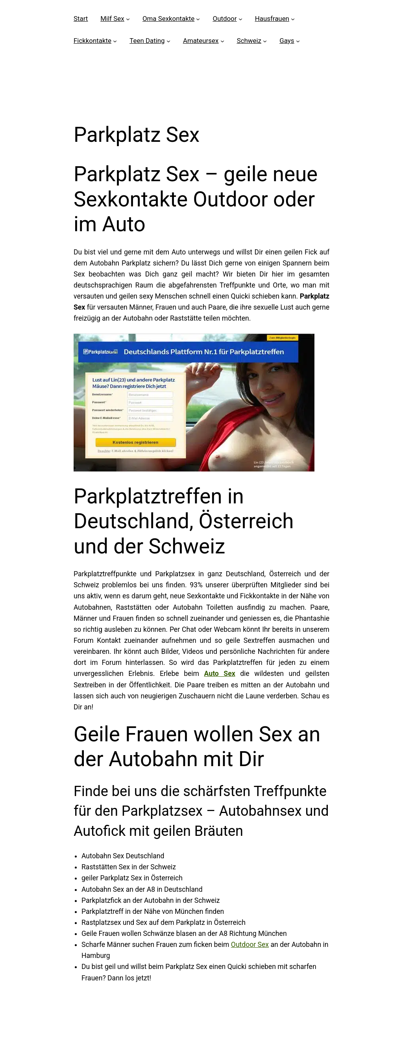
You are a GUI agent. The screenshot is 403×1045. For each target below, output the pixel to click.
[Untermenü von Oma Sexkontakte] (198, 19)
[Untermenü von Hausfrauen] (293, 19)
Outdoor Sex (250, 944)
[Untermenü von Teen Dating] (168, 41)
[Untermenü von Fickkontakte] (115, 41)
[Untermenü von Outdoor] (240, 19)
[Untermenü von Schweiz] (265, 41)
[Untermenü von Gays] (298, 41)
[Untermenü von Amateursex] (222, 41)
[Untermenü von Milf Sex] (128, 19)
